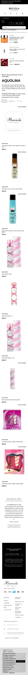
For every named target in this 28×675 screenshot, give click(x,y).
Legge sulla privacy (18, 608)
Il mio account (7, 609)
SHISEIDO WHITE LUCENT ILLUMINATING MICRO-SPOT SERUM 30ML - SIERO (16, 39)
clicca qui (11, 672)
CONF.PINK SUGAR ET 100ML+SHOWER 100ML (12, 483)
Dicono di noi (14, 499)
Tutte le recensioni (14, 526)
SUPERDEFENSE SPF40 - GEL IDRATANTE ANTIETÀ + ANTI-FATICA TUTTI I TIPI (16, 51)
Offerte (6, 600)
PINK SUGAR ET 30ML (7, 274)
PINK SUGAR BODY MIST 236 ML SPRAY (11, 400)
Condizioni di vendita (18, 604)
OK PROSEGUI (20, 661)
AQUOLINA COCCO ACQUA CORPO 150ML (12, 189)
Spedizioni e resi (19, 601)
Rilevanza (11, 101)
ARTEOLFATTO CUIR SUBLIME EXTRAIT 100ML (16, 61)
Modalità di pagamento (18, 612)
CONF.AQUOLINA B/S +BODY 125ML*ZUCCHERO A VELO (14, 146)
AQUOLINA (5, 143)
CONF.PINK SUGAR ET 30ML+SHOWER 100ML (12, 441)
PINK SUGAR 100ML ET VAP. (8, 358)
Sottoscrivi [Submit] (22, 554)
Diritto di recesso (19, 615)
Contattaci (6, 603)
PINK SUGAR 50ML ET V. (7, 316)
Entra (5, 607)
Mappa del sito (8, 605)
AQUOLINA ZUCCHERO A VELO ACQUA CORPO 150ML (13, 231)
